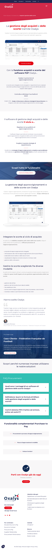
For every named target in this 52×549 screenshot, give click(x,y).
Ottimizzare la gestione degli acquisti (35, 504)
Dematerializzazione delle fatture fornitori (37, 499)
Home (4, 15)
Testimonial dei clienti (33, 531)
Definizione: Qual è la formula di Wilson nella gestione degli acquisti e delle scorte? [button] (26, 399)
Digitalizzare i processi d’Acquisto (36, 496)
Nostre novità (31, 536)
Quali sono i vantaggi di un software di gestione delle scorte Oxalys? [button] (26, 387)
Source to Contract (9, 527)
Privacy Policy (34, 546)
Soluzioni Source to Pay (11, 525)
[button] (46, 6)
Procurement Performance (12, 534)
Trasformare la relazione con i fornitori (35, 508)
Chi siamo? (30, 525)
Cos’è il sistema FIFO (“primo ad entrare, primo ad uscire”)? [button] (26, 411)
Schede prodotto (32, 533)
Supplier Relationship (10, 532)
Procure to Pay (8, 529)
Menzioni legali (26, 546)
